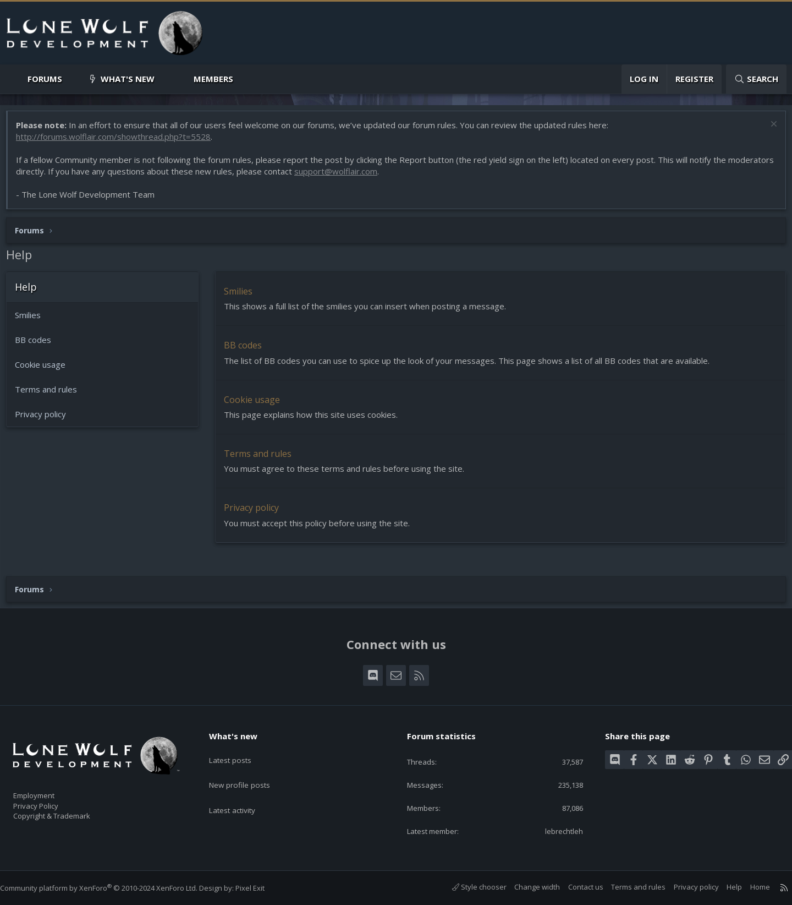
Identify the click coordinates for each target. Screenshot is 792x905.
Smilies (33, 320)
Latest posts (239, 749)
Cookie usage (45, 369)
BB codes (38, 345)
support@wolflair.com (389, 176)
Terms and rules (51, 394)
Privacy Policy (50, 800)
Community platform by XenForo (109, 888)
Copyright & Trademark (68, 811)
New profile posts (249, 771)
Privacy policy (46, 419)
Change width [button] (526, 887)
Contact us (574, 887)
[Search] (756, 79)
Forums (45, 78)
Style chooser (468, 887)
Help (723, 887)
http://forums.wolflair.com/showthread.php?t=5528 (118, 142)
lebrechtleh (556, 830)
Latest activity (241, 792)
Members (213, 78)
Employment (48, 788)
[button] (71, 79)
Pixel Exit (261, 888)
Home (749, 887)
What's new (128, 78)
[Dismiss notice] (767, 131)
